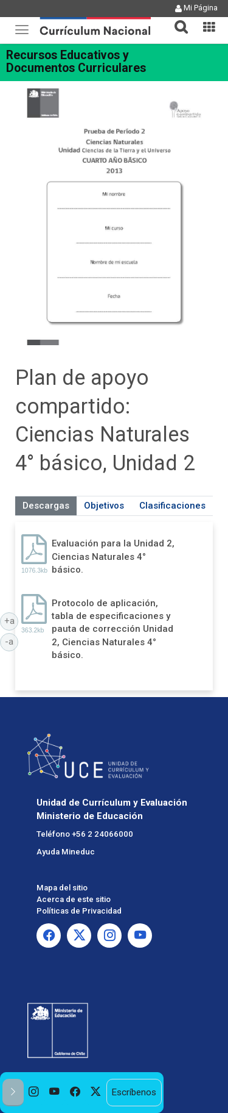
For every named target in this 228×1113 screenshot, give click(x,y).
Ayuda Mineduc (65, 851)
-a (11, 641)
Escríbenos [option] (133, 1092)
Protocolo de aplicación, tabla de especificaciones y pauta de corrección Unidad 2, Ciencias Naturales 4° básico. (112, 629)
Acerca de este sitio (73, 899)
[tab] (176, 19)
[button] (176, 19)
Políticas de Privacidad (79, 910)
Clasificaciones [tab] (172, 505)
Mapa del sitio (62, 887)
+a (11, 620)
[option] (34, 1092)
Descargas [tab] (45, 505)
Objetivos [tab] (104, 505)
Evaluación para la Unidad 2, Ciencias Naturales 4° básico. (113, 556)
